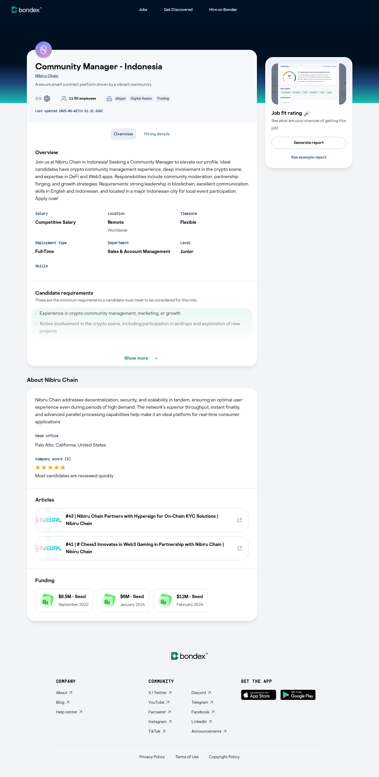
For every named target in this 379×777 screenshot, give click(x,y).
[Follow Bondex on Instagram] (165, 722)
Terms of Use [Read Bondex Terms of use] (186, 757)
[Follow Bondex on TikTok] (165, 731)
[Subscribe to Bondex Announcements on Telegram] (208, 731)
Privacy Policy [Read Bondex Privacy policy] (152, 757)
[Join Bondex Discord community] (208, 693)
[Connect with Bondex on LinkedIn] (208, 722)
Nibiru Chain (46, 76)
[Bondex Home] (189, 655)
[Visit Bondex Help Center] (69, 712)
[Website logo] (26, 9)
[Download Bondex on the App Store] (258, 695)
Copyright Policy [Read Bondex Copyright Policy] (224, 757)
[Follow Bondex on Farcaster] (165, 712)
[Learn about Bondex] (69, 693)
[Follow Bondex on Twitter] (165, 693)
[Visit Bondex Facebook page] (208, 712)
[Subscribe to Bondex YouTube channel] (165, 702)
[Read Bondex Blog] (69, 702)
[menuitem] (143, 9)
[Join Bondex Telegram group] (208, 702)
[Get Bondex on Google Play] (298, 695)
